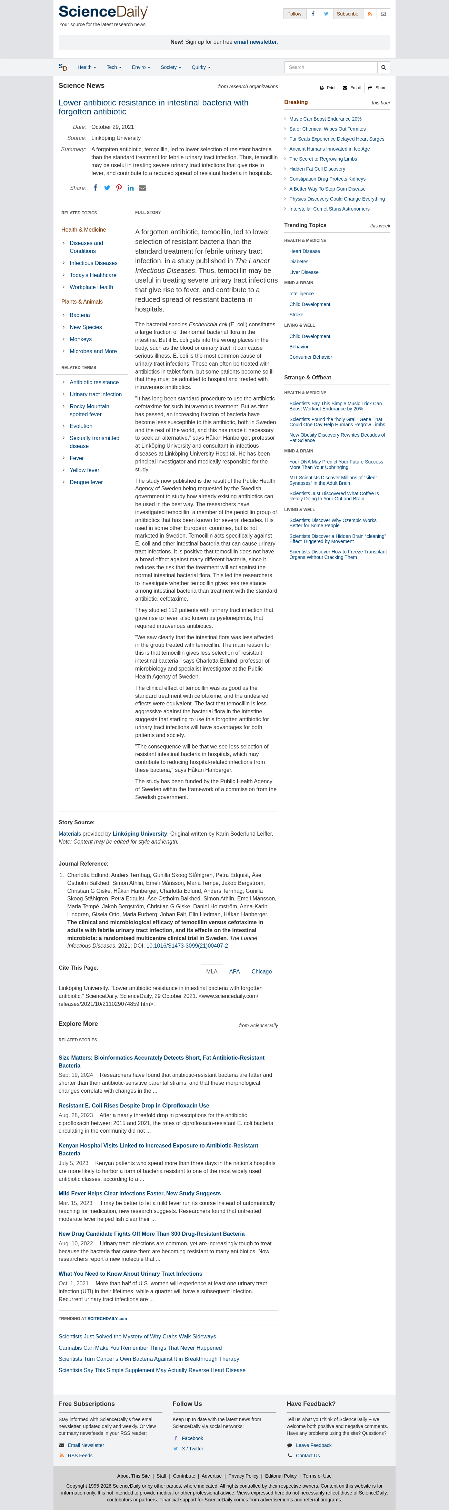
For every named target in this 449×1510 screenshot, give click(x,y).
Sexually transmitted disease (94, 442)
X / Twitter (192, 1448)
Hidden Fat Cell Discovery (317, 169)
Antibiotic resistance (94, 382)
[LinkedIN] (131, 188)
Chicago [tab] (262, 972)
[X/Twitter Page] (326, 13)
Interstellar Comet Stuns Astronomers (329, 209)
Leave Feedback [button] (314, 1445)
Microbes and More (93, 351)
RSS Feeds (80, 1455)
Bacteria (80, 315)
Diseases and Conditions (86, 247)
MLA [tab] (212, 972)
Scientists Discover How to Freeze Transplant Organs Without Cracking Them (338, 554)
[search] (383, 67)
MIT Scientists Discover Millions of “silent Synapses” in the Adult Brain (333, 480)
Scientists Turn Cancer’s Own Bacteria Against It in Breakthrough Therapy (149, 1359)
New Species (86, 327)
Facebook (192, 1438)
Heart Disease (304, 251)
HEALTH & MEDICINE (305, 240)
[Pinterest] (119, 188)
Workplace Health (91, 287)
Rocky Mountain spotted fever (89, 410)
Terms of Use (317, 1476)
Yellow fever (84, 470)
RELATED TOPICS (79, 213)
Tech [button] (114, 67)
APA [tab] (234, 972)
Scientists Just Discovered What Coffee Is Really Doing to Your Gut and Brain (334, 496)
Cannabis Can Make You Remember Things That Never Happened (140, 1348)
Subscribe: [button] (348, 14)
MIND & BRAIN (298, 282)
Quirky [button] (201, 67)
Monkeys (81, 339)
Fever (77, 458)
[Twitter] (107, 188)
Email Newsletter (86, 1445)
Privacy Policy (243, 1476)
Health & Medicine (83, 230)
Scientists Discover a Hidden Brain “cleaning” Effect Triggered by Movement (337, 538)
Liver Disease (304, 272)
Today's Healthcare (93, 275)
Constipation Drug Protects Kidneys (327, 179)
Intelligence (301, 293)
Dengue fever (86, 482)
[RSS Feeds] (370, 13)
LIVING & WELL (299, 325)
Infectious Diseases (94, 263)
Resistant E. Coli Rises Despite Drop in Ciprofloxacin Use (134, 1106)
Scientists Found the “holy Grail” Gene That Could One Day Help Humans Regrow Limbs (337, 422)
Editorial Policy (281, 1476)
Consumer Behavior (310, 357)
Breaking (296, 102)
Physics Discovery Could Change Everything (337, 199)
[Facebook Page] (313, 13)
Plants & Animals (82, 302)
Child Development (309, 304)
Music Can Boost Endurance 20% (325, 119)
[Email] (142, 188)
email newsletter (255, 42)
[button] (327, 88)
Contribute (184, 1476)
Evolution (81, 426)
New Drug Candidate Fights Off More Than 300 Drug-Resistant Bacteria (152, 1234)
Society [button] (171, 67)
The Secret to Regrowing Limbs (323, 159)
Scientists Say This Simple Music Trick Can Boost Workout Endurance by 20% (335, 406)
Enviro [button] (141, 67)
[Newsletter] (383, 13)
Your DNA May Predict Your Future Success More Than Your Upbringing (336, 464)
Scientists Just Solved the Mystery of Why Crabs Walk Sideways (137, 1336)
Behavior (298, 346)
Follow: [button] (294, 14)
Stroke (296, 314)
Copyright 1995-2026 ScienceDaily (103, 1486)
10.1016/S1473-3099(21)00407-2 (187, 946)
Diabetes (298, 261)
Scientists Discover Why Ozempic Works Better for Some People (333, 523)
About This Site (133, 1476)
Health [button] (87, 67)
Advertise (212, 1476)
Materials (70, 834)
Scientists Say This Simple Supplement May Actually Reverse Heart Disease (152, 1370)
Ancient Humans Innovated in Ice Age (329, 149)
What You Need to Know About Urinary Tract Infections (130, 1274)
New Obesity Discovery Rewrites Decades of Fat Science (337, 437)
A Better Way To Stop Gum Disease (327, 189)
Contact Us (308, 1455)
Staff (162, 1476)
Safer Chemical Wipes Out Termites (327, 129)
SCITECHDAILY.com (107, 1318)
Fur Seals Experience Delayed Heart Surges (336, 139)
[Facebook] (95, 188)
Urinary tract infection (96, 394)
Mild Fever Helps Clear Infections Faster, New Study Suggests (140, 1193)
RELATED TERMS (78, 367)
